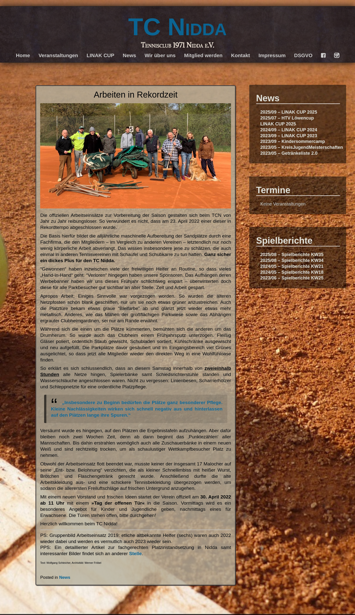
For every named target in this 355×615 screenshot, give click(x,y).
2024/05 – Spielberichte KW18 (291, 272)
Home (23, 55)
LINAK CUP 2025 (278, 123)
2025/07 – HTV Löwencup (287, 117)
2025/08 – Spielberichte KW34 (291, 260)
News (129, 55)
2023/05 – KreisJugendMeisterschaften (301, 147)
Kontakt (240, 55)
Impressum (272, 55)
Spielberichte (284, 241)
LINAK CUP (100, 55)
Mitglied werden (203, 55)
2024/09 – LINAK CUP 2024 (288, 129)
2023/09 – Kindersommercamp (292, 141)
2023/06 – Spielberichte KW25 (291, 277)
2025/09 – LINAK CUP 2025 (288, 112)
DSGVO (303, 55)
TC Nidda (177, 26)
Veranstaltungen (58, 55)
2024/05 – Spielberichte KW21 (291, 266)
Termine (273, 190)
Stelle (135, 553)
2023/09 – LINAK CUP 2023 (288, 135)
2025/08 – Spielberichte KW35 (291, 254)
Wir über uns (160, 55)
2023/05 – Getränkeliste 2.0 (289, 153)
